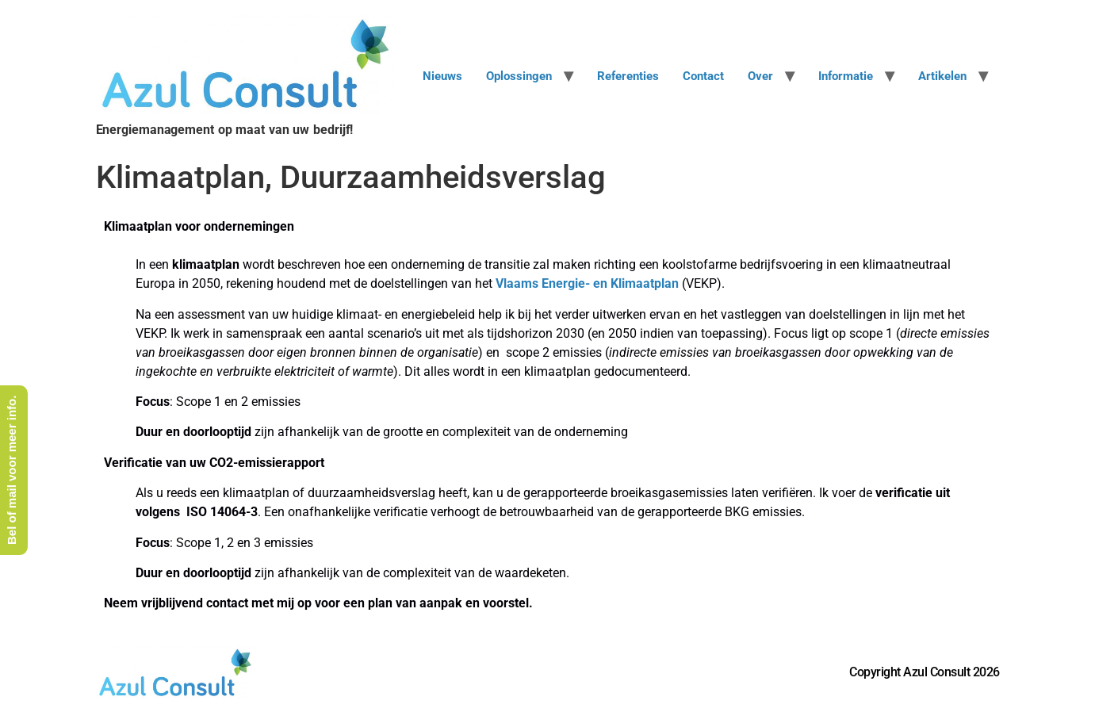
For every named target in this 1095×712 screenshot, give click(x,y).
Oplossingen (519, 76)
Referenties (628, 76)
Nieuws (442, 76)
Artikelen (942, 76)
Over (760, 76)
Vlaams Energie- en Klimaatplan (587, 283)
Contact (703, 76)
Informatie (845, 76)
